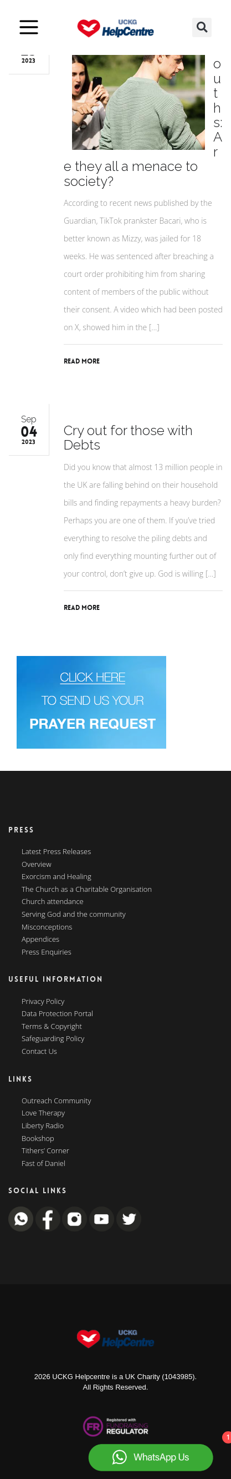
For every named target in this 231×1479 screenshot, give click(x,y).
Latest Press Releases (56, 851)
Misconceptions (47, 927)
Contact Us (39, 1051)
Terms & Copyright (52, 1026)
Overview (37, 864)
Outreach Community (56, 1101)
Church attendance (53, 901)
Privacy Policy (43, 1001)
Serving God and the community (74, 914)
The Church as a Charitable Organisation (87, 889)
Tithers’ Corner (45, 1151)
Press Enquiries (46, 952)
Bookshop (38, 1138)
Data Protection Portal (57, 1013)
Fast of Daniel (43, 1163)
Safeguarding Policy (53, 1038)
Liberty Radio (43, 1126)
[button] (202, 27)
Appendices (40, 939)
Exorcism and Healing (56, 876)
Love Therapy (43, 1113)
